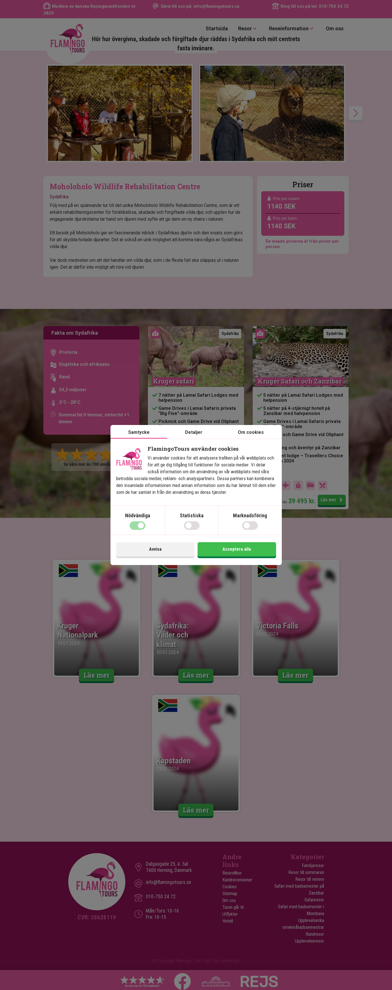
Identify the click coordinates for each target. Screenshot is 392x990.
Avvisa (155, 549)
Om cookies (251, 432)
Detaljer (193, 432)
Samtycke (139, 432)
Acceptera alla (236, 549)
